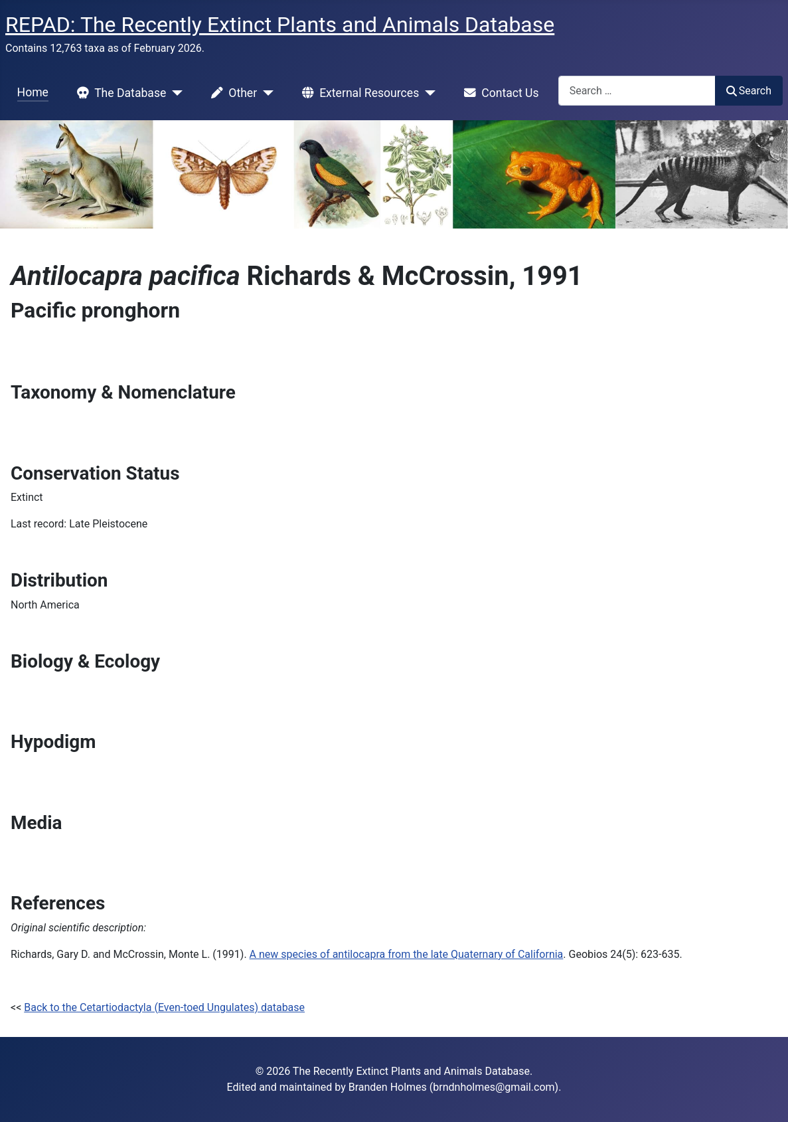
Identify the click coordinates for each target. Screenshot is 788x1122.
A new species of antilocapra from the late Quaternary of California (407, 954)
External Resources (358, 93)
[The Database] (174, 93)
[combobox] (637, 91)
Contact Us (498, 93)
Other (231, 93)
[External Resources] (427, 93)
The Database (119, 93)
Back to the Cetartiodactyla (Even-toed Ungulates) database (164, 1007)
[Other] (265, 93)
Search (748, 90)
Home (32, 92)
